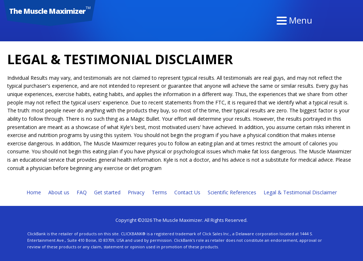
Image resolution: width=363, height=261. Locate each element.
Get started (107, 192)
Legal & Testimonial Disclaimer (300, 192)
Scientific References (232, 192)
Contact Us (187, 192)
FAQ (82, 192)
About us (58, 192)
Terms (159, 192)
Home (33, 192)
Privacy (136, 192)
